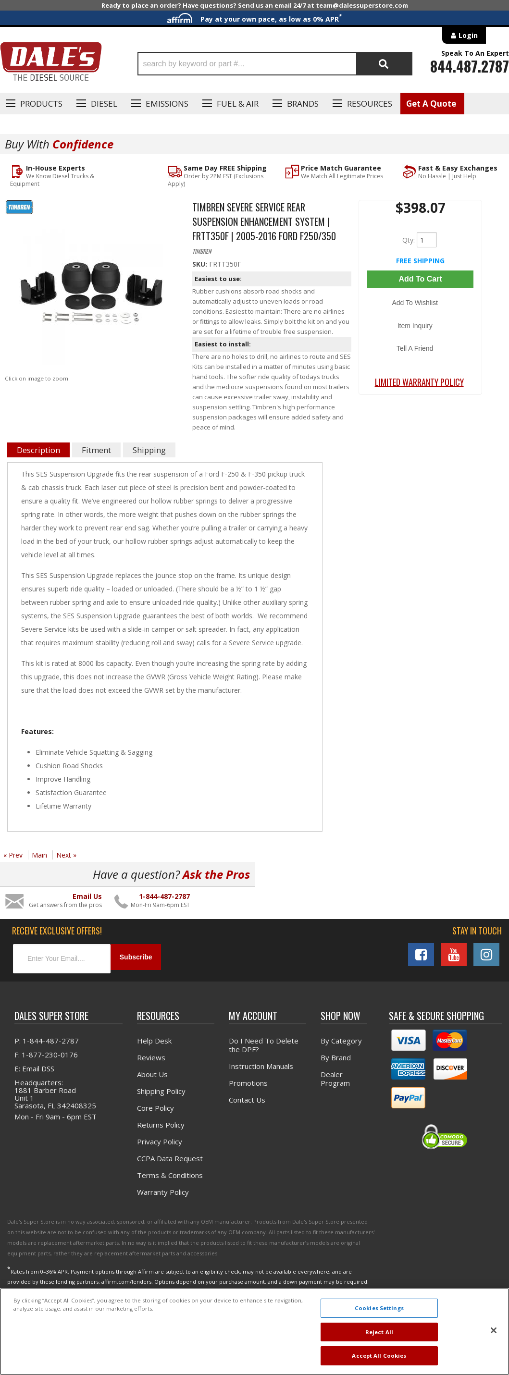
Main (39, 854)
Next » (66, 854)
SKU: (200, 263)
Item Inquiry (420, 309)
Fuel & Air (238, 103)
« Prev (13, 854)
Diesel (104, 103)
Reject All (379, 1332)
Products (41, 103)
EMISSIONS (167, 103)
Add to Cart (420, 277)
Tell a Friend (420, 323)
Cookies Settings (379, 1308)
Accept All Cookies (379, 1355)
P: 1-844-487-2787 (46, 1036)
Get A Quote (431, 103)
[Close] (493, 1330)
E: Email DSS (34, 1064)
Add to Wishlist (420, 295)
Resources (369, 103)
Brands (303, 103)
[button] (274, 63)
